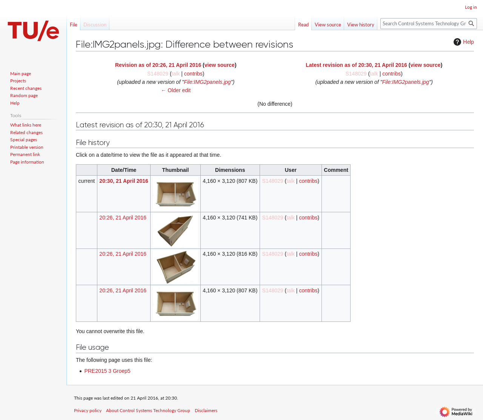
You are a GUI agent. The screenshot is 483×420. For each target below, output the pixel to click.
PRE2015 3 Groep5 (107, 371)
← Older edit (176, 90)
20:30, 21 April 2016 (123, 181)
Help (463, 42)
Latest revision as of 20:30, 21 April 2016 (356, 65)
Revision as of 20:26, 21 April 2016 (158, 65)
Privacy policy (88, 410)
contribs (193, 74)
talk (176, 74)
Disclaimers (206, 410)
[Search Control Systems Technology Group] (428, 23)
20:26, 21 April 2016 (122, 218)
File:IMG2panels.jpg (207, 82)
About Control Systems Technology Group (148, 410)
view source (220, 65)
